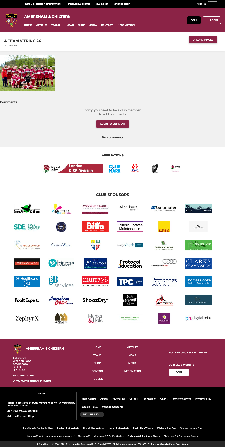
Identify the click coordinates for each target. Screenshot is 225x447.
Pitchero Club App (166, 428)
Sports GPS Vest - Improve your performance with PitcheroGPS (58, 436)
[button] (28, 25)
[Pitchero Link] (214, 5)
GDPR (163, 398)
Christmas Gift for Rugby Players (143, 436)
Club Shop (102, 4)
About (104, 398)
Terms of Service (181, 398)
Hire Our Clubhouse (78, 4)
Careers (133, 398)
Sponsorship (122, 4)
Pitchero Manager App (191, 428)
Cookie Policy (90, 406)
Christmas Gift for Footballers (108, 436)
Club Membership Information (42, 4)
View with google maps (32, 381)
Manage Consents (112, 406)
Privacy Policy (203, 398)
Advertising (118, 398)
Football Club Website (68, 428)
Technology (149, 398)
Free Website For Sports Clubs (38, 428)
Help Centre (89, 398)
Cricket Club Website (93, 428)
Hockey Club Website (118, 428)
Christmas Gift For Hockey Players (181, 436)
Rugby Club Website (143, 428)
